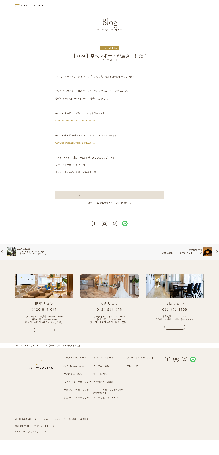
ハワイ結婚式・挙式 (74, 381)
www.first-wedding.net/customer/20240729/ (75, 120)
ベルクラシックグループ (44, 441)
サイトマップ (59, 434)
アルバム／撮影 (101, 381)
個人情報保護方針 (23, 434)
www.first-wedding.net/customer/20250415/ (75, 143)
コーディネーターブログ (33, 361)
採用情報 (84, 434)
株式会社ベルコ (22, 441)
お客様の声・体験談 (103, 397)
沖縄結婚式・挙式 (73, 389)
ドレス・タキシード (103, 373)
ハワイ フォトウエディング (77, 397)
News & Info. (109, 48)
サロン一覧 (132, 381)
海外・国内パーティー (104, 389)
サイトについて (42, 434)
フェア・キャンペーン (75, 373)
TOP (17, 361)
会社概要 (72, 434)
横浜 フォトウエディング (76, 413)
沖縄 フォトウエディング (76, 405)
